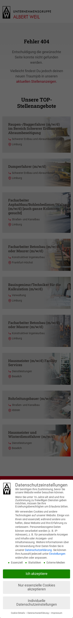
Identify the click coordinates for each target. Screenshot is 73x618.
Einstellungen (57, 553)
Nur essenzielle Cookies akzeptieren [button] (36, 587)
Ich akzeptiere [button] (36, 574)
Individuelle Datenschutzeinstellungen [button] (36, 603)
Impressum (56, 613)
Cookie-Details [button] (18, 613)
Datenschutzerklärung (38, 550)
